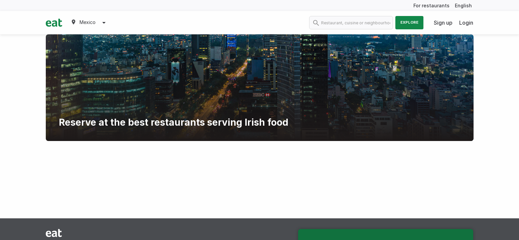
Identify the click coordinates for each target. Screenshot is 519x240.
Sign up (443, 22)
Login (466, 22)
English (463, 5)
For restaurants (431, 5)
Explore (409, 22)
